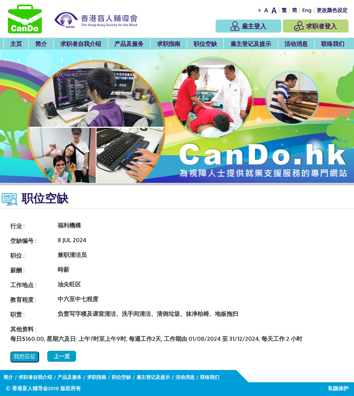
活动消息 (296, 43)
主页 (16, 43)
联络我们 (332, 43)
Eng (307, 10)
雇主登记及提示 (250, 43)
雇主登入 (248, 26)
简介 (41, 43)
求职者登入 (315, 26)
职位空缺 (205, 43)
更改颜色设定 (332, 10)
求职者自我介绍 (80, 43)
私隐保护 (338, 388)
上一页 (61, 356)
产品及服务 (129, 43)
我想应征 (25, 356)
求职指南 (168, 43)
